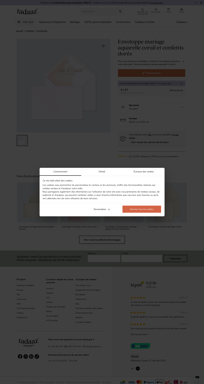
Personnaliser (101, 209)
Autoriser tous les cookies (141, 209)
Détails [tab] (102, 171)
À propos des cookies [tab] (144, 171)
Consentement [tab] (60, 171)
